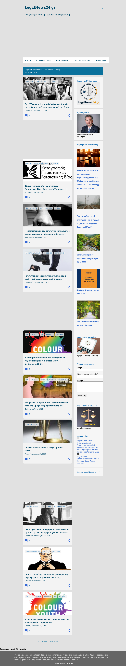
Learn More (59, 663)
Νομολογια (101, 60)
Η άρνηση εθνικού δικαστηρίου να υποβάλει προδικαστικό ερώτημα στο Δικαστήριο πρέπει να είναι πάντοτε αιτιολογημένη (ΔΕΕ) (88, 447)
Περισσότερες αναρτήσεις (47, 642)
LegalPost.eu (82, 457)
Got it (70, 663)
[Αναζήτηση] (101, 8)
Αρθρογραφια (62, 60)
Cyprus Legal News (84, 441)
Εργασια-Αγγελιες (43, 60)
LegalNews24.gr (40, 8)
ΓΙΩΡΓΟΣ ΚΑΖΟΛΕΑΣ (82, 60)
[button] (68, 115)
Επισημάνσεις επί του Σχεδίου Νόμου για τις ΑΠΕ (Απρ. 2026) (88, 258)
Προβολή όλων (31, 73)
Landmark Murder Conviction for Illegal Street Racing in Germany (88, 461)
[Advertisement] (74, 39)
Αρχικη (28, 60)
